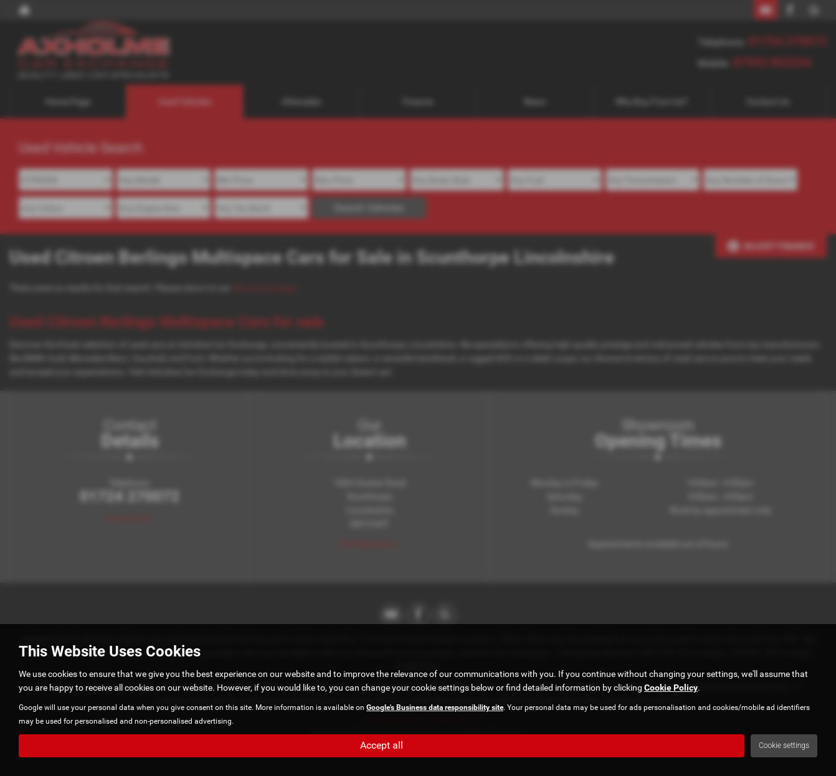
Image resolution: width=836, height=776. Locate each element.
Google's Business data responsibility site (434, 707)
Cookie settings (784, 745)
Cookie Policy (671, 688)
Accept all (381, 745)
